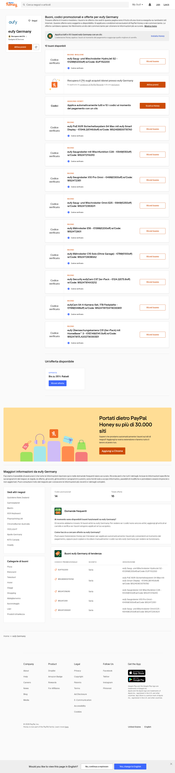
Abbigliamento (14, 598)
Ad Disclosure (80, 694)
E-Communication (82, 700)
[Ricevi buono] (152, 61)
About (26, 670)
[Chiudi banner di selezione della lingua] (171, 764)
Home (6, 636)
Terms (77, 688)
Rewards (52, 682)
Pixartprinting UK (15, 518)
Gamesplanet (13, 503)
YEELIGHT (12, 529)
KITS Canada (13, 539)
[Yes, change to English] (130, 766)
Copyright (78, 676)
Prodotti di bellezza (16, 614)
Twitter (106, 676)
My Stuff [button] (137, 4)
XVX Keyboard (13, 513)
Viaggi (10, 587)
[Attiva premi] (20, 47)
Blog (25, 694)
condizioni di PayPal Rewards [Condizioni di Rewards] (91, 85)
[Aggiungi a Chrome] (112, 450)
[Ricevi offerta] (58, 383)
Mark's (10, 508)
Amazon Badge (55, 676)
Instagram (108, 682)
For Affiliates (54, 688)
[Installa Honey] (157, 36)
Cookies (78, 711)
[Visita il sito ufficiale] (36, 47)
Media (26, 700)
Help (25, 676)
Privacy (77, 670)
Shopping (11, 593)
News (26, 688)
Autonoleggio (13, 603)
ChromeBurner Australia (18, 524)
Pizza (9, 566)
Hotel (9, 582)
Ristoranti (11, 572)
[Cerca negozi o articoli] (75, 5)
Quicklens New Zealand (18, 497)
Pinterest (107, 688)
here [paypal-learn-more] (66, 727)
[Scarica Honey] (152, 106)
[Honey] (12, 4)
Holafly (10, 545)
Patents (77, 682)
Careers (27, 682)
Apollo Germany (14, 534)
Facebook (107, 670)
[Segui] (32, 21)
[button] (139, 726)
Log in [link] (166, 4)
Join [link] (158, 4)
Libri (9, 609)
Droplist (51, 670)
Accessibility (80, 706)
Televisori (11, 577)
